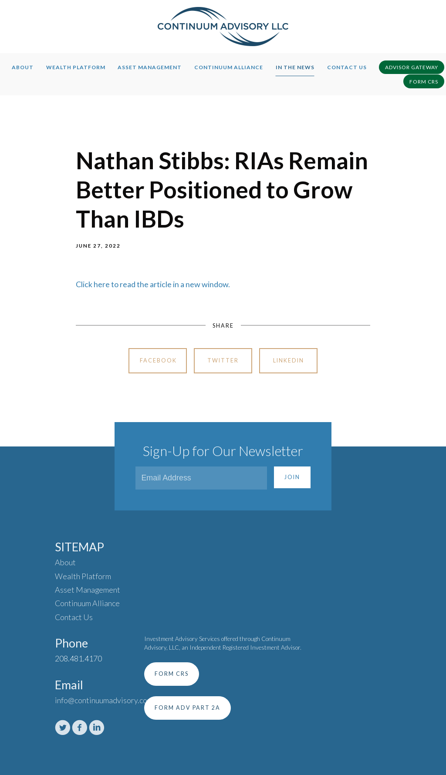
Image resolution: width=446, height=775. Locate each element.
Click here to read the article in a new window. (153, 284)
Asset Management (150, 67)
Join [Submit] (292, 477)
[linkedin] (97, 727)
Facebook (158, 360)
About (23, 67)
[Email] (201, 478)
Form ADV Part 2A (187, 708)
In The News (295, 67)
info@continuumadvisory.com (104, 700)
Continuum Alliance (228, 67)
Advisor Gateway (411, 67)
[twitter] (63, 727)
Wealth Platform (75, 67)
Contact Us (347, 67)
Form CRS (423, 81)
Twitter (223, 360)
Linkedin (288, 360)
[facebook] (80, 727)
